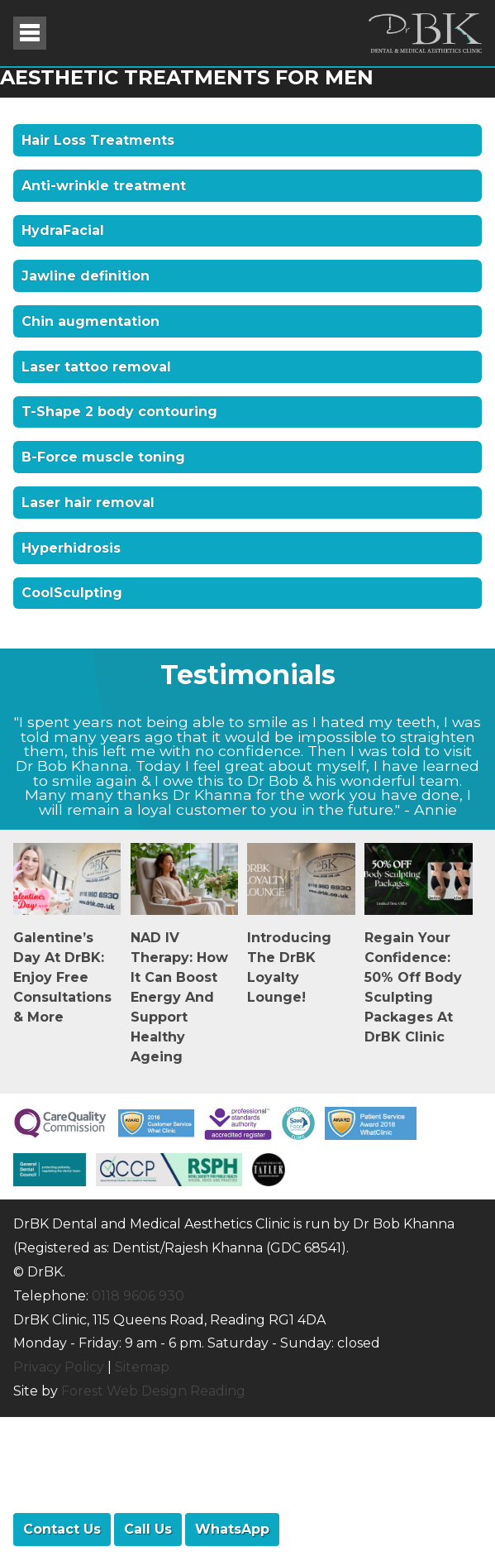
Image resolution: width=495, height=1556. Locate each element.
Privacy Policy (58, 1367)
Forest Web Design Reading (153, 1391)
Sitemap (142, 1367)
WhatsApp (232, 1529)
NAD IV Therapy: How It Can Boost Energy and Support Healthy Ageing (179, 997)
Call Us (148, 1529)
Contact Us (62, 1529)
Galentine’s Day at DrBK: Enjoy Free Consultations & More (62, 977)
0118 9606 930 (138, 1296)
